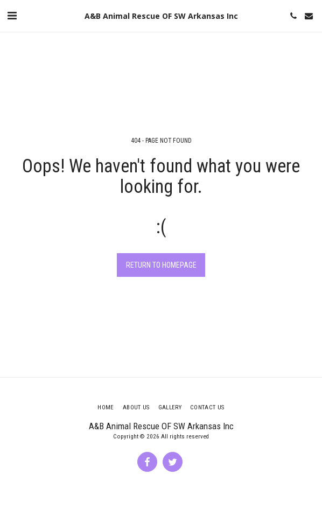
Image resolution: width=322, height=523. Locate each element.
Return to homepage (161, 265)
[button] (12, 15)
